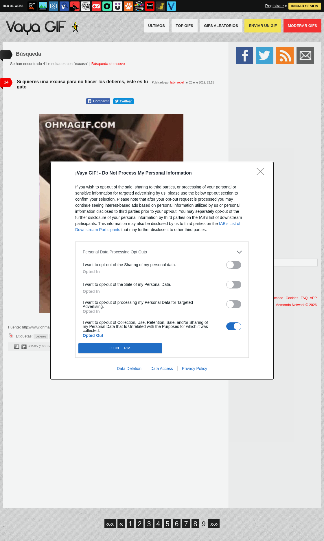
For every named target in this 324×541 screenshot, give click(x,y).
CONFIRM (120, 348)
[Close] (262, 173)
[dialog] (162, 270)
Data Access (161, 368)
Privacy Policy (194, 368)
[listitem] (162, 252)
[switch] (233, 265)
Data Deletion (129, 368)
